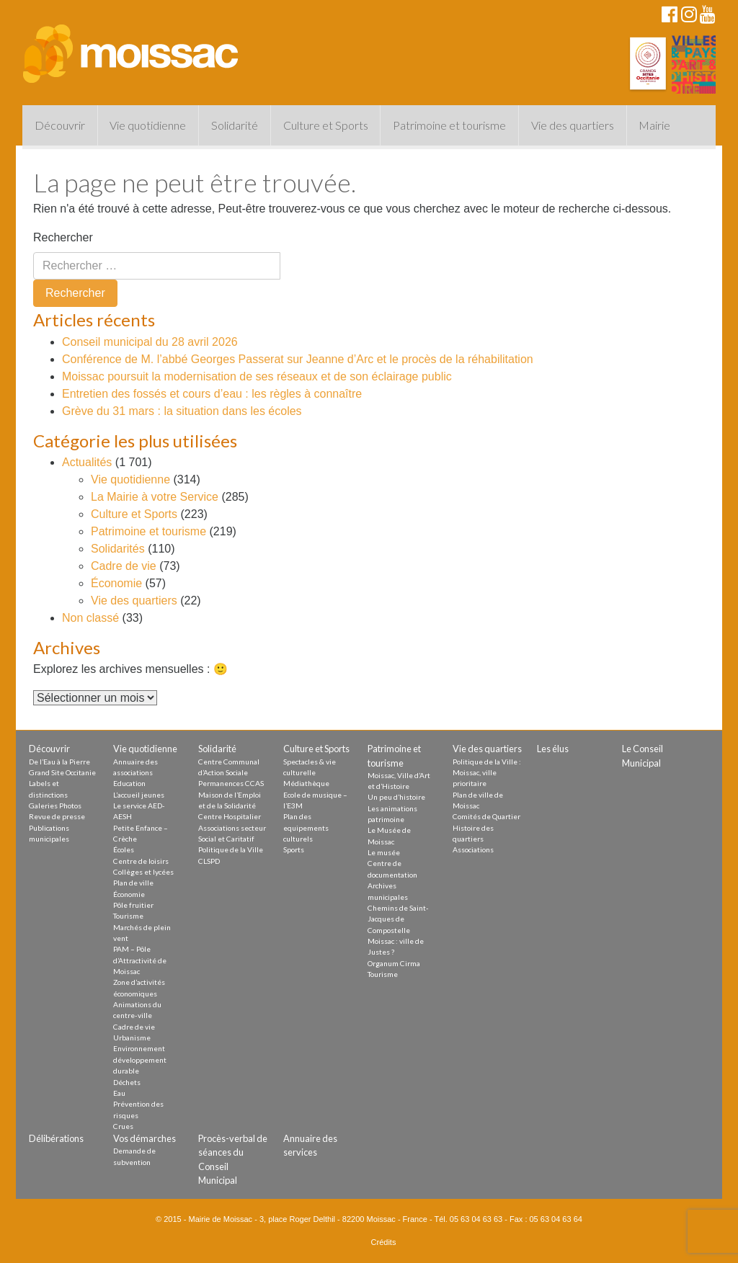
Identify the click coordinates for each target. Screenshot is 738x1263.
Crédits (383, 1242)
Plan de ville (133, 882)
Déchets (127, 1082)
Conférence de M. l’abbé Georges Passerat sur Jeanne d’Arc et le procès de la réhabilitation (297, 359)
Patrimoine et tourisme (449, 125)
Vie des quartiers (572, 125)
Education (129, 783)
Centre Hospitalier (229, 816)
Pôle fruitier (133, 905)
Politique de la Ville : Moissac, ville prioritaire (487, 772)
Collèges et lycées (143, 871)
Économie (116, 583)
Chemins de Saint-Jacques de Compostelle (398, 918)
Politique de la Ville (230, 849)
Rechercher (63, 237)
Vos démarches (144, 1138)
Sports (293, 849)
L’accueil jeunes (138, 794)
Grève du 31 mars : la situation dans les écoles (182, 411)
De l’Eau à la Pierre (59, 761)
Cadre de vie (123, 566)
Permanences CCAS (231, 783)
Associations (473, 849)
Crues (123, 1126)
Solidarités (118, 549)
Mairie (654, 125)
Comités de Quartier (486, 816)
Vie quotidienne (148, 125)
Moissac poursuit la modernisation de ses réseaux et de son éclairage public (257, 376)
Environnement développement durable (139, 1059)
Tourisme (128, 915)
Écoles (123, 849)
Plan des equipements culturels (306, 827)
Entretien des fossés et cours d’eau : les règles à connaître (212, 394)
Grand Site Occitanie (62, 772)
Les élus (553, 748)
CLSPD (209, 861)
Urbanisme (132, 1037)
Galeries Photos (55, 805)
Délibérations (56, 1138)
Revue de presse (57, 816)
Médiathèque (306, 783)
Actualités (87, 462)
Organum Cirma (394, 963)
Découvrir (60, 125)
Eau (119, 1093)
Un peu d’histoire (396, 797)
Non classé (90, 618)
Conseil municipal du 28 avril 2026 (150, 342)
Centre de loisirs (141, 861)
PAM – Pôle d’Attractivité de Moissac (139, 960)
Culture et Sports (325, 125)
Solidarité (234, 125)
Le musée (384, 852)
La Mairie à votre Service (154, 497)
